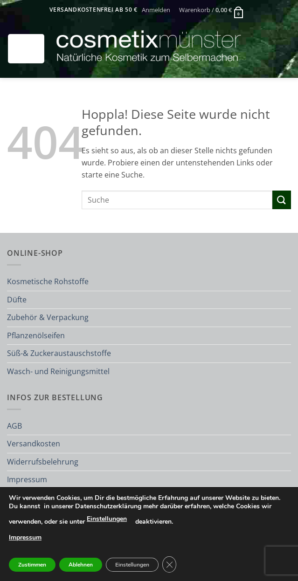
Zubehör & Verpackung (48, 317)
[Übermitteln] (281, 200)
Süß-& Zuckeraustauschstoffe (59, 353)
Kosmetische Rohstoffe (48, 281)
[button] (155, 10)
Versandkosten (33, 443)
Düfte (17, 299)
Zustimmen (32, 564)
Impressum (27, 479)
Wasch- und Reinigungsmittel (58, 371)
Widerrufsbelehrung (42, 462)
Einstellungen (107, 518)
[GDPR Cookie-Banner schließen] (169, 564)
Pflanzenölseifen (36, 335)
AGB (14, 426)
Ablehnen (81, 564)
